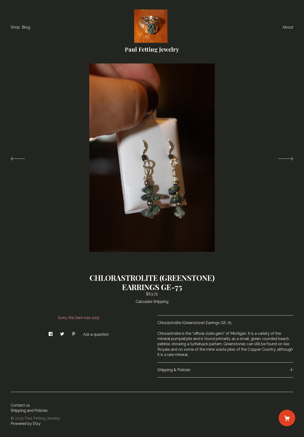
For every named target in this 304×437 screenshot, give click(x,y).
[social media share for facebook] (50, 332)
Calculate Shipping (152, 301)
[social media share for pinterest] (74, 332)
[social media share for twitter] (62, 332)
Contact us (20, 405)
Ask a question (96, 334)
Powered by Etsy (26, 423)
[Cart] (287, 418)
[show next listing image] (281, 157)
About (287, 27)
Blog (26, 27)
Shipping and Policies (29, 410)
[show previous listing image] (22, 157)
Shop (15, 27)
